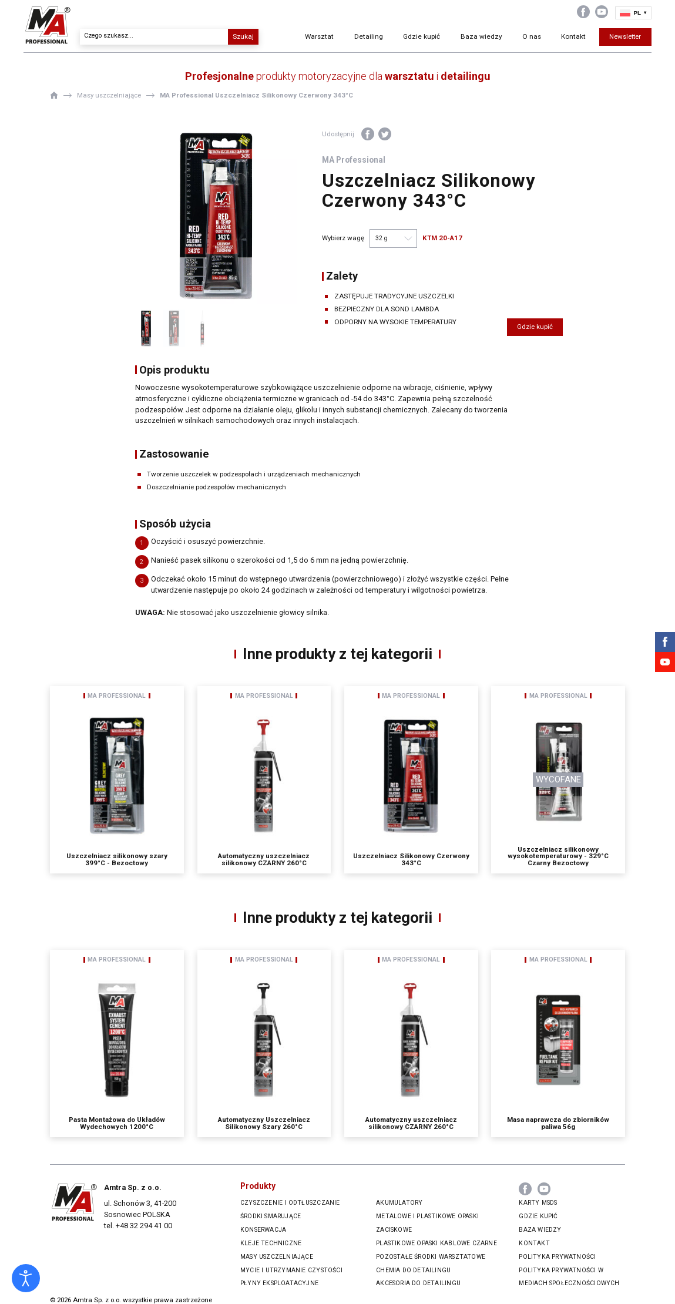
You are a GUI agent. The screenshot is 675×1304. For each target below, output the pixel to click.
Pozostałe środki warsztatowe (430, 1257)
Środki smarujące (270, 1216)
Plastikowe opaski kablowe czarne (436, 1243)
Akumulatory (399, 1202)
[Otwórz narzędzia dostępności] (26, 1278)
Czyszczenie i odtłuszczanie (290, 1202)
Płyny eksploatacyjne (279, 1283)
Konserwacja (263, 1230)
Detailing (366, 38)
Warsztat (317, 38)
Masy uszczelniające (276, 1257)
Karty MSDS (538, 1202)
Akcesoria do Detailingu (418, 1283)
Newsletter (599, 38)
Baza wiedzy (462, 38)
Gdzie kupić (413, 38)
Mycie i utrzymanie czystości (291, 1270)
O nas (507, 38)
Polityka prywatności (557, 1257)
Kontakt (548, 38)
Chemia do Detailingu (413, 1270)
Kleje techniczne (270, 1243)
